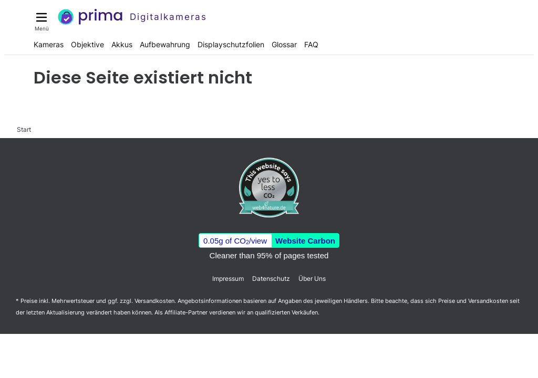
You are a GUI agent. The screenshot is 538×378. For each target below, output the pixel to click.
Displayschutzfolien (231, 44)
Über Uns (312, 278)
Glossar (284, 44)
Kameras (49, 44)
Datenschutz (271, 278)
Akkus (121, 44)
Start (24, 129)
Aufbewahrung (165, 44)
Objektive (87, 44)
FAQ (311, 44)
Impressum (228, 278)
